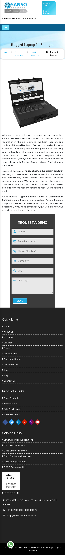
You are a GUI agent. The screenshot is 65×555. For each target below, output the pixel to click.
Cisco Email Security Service (17, 456)
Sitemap (7, 348)
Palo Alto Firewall (11, 409)
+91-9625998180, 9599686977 (19, 18)
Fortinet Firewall (11, 414)
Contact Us (8, 381)
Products (7, 337)
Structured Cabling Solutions (17, 440)
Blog (5, 370)
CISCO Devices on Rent (14, 467)
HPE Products (10, 403)
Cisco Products (10, 398)
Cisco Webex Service (13, 445)
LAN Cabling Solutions (14, 462)
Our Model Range (11, 359)
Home (5, 52)
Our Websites (10, 354)
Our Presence (10, 364)
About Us (7, 332)
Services (7, 343)
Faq (5, 375)
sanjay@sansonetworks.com (21, 515)
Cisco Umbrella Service (14, 451)
